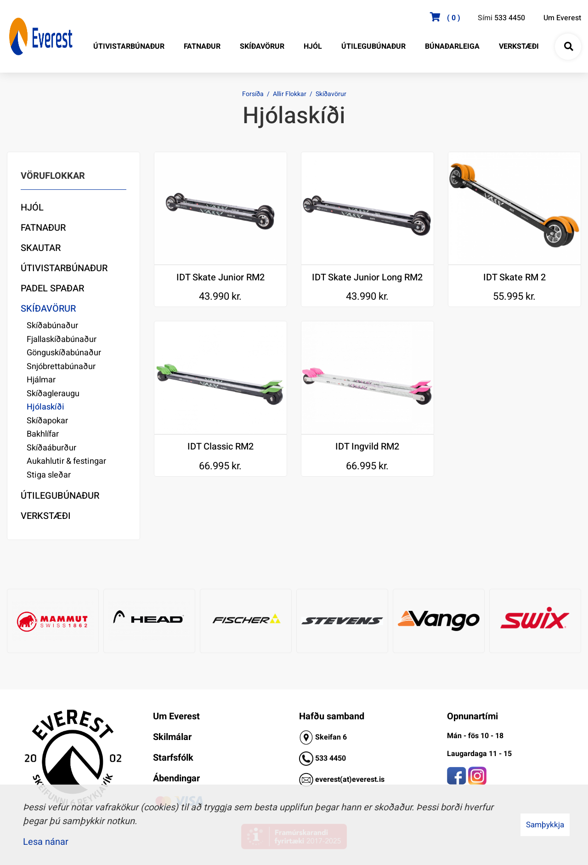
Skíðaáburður (51, 448)
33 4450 (332, 758)
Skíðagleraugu (53, 393)
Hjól (32, 207)
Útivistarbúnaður (64, 268)
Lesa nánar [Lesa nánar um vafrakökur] (45, 841)
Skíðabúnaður (52, 325)
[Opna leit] (568, 47)
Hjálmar (41, 380)
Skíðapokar (47, 421)
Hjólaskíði (45, 407)
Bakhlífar (43, 434)
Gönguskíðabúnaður (64, 353)
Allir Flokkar (289, 94)
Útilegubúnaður (60, 495)
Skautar (41, 248)
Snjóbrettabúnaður (61, 366)
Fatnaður (43, 227)
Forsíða (253, 94)
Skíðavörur (331, 94)
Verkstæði (46, 516)
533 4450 (509, 17)
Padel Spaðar (52, 288)
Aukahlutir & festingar (66, 461)
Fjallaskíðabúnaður (61, 339)
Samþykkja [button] (545, 825)
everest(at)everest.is (349, 779)
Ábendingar (176, 778)
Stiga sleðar (49, 475)
